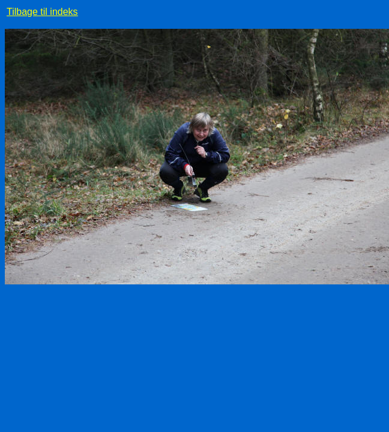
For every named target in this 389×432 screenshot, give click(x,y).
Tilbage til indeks (42, 12)
